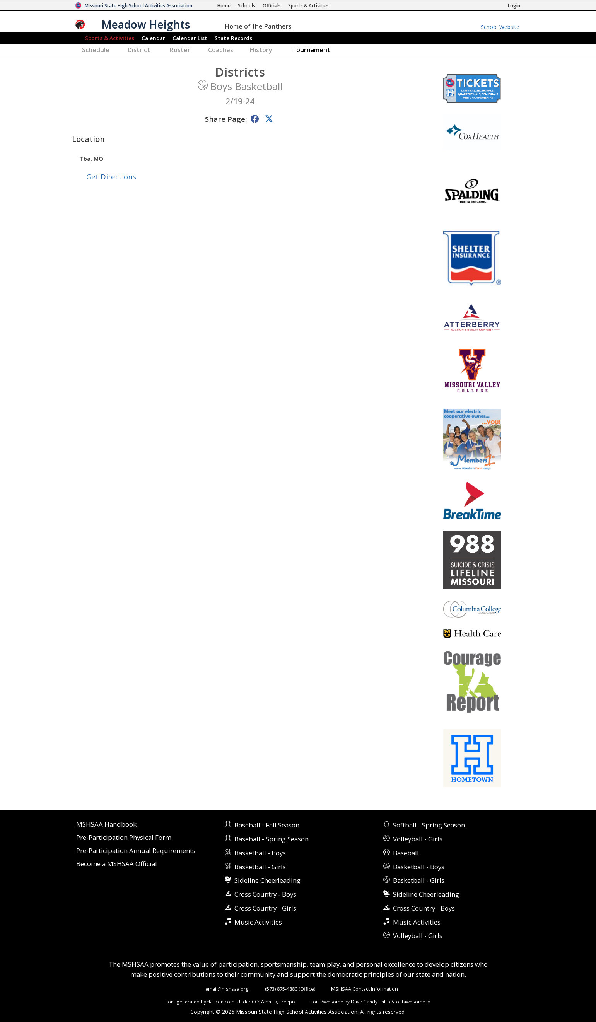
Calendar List (189, 38)
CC (255, 1001)
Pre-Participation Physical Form (123, 837)
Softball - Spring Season (429, 825)
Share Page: (226, 119)
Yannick (268, 1001)
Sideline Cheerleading (267, 880)
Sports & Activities (109, 38)
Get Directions (111, 176)
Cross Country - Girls (265, 908)
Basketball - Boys (260, 852)
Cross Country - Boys (265, 894)
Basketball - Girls (260, 866)
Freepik (287, 1001)
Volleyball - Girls (417, 838)
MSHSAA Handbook (106, 824)
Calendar (153, 38)
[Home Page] (224, 5)
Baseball (406, 852)
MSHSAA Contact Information (364, 988)
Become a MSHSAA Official (116, 864)
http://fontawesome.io (405, 1001)
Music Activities (258, 922)
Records (233, 38)
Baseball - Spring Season (271, 838)
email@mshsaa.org (227, 989)
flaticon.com (220, 1001)
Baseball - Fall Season (266, 825)
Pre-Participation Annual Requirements (135, 851)
